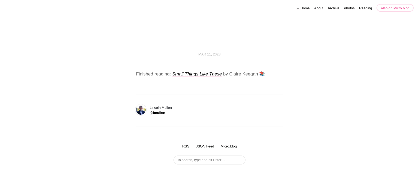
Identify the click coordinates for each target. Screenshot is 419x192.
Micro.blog (229, 146)
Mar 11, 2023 (209, 54)
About (318, 8)
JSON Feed (205, 146)
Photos (349, 8)
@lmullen (157, 113)
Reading (365, 8)
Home (303, 8)
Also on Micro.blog (395, 8)
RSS (185, 146)
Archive (333, 8)
